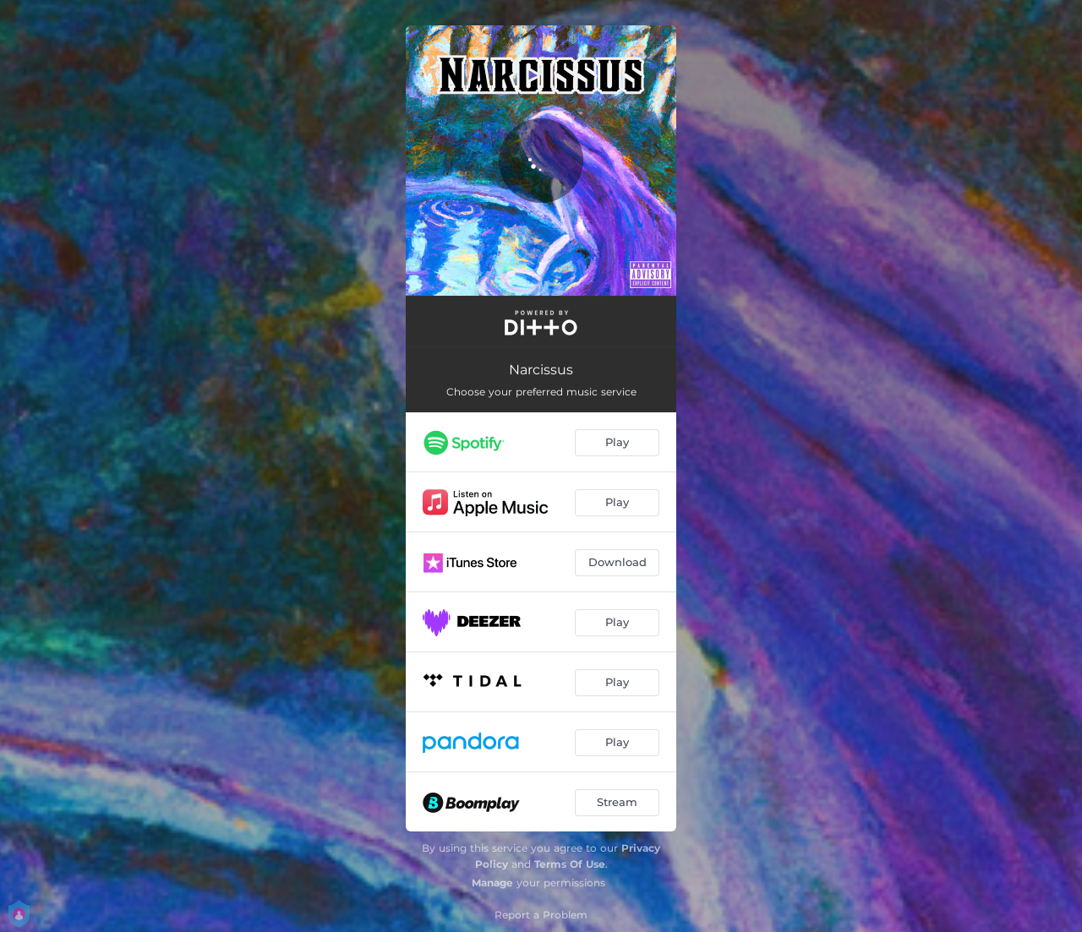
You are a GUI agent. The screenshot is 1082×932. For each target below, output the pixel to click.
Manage (492, 882)
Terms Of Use (569, 864)
